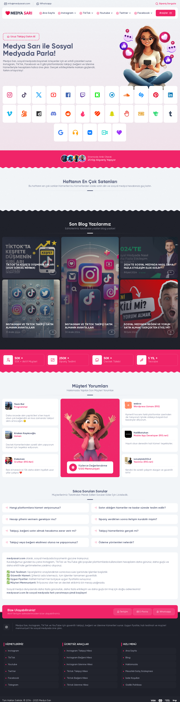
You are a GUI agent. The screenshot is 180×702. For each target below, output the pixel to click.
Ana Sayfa (131, 651)
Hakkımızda (132, 664)
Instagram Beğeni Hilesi (79, 658)
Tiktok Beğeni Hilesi (77, 678)
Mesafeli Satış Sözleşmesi (139, 671)
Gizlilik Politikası (134, 685)
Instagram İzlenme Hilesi (79, 664)
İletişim (122, 612)
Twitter (12, 671)
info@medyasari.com (17, 3)
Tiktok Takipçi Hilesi (77, 671)
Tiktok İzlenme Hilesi (77, 685)
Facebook (13, 678)
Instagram (13, 651)
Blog (128, 658)
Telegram (13, 685)
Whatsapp (44, 3)
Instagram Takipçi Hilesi (79, 651)
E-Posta (142, 612)
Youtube (12, 664)
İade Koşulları (133, 678)
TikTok (11, 658)
